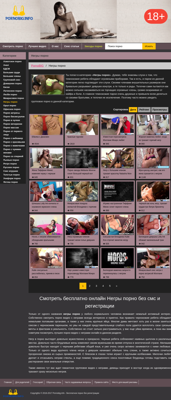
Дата (133, 109)
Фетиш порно (10, 182)
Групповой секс (11, 80)
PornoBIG (37, 65)
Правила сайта (101, 382)
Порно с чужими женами (12, 151)
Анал (6, 65)
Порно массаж (11, 127)
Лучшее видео (37, 46)
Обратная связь (53, 382)
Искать (149, 46)
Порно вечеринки (12, 124)
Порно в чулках (11, 120)
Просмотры (160, 109)
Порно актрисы (11, 113)
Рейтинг (144, 109)
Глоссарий (38, 382)
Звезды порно (93, 46)
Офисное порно (12, 109)
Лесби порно (10, 94)
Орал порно (9, 105)
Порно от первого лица (12, 133)
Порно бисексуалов (14, 116)
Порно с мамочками (14, 145)
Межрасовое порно (13, 98)
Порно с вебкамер (13, 138)
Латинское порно (12, 91)
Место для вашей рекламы (124, 382)
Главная (8, 382)
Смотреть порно (13, 46)
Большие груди (11, 72)
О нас (55, 46)
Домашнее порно (12, 83)
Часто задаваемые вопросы (78, 382)
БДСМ (6, 69)
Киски (6, 87)
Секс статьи (71, 46)
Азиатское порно (12, 61)
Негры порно (10, 102)
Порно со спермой (13, 156)
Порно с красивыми (14, 142)
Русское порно (11, 167)
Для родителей (22, 382)
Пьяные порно (11, 160)
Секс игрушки (10, 171)
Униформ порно (12, 178)
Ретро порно (10, 163)
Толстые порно (11, 174)
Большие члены (12, 76)
